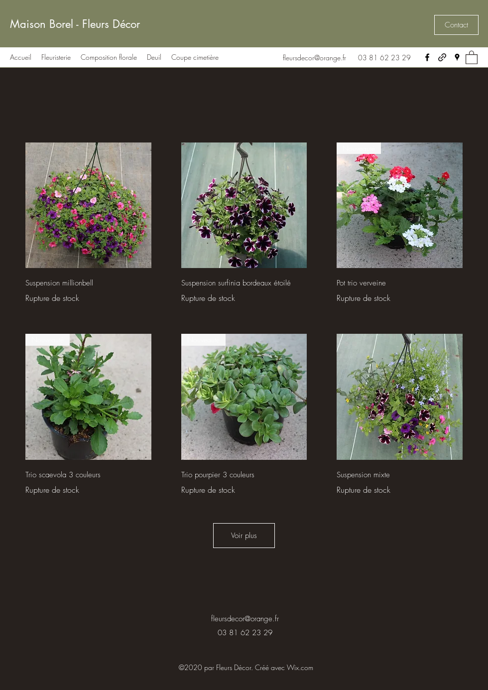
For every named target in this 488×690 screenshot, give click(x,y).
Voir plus (244, 536)
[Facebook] (427, 57)
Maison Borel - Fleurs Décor (75, 24)
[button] (456, 25)
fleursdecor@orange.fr (314, 57)
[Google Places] (457, 57)
